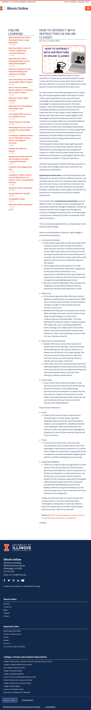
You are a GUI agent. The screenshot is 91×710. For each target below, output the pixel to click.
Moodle (6, 640)
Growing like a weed (17, 199)
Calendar (7, 613)
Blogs (6, 610)
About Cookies (10, 700)
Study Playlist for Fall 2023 (19, 193)
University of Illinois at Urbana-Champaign (1, 8)
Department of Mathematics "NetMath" (17, 692)
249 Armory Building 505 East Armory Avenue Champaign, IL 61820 (14, 565)
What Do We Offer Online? (12, 631)
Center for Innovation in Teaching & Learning (22, 586)
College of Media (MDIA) (12, 686)
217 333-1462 (9, 571)
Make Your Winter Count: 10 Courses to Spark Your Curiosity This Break (19, 50)
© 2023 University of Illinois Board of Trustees (21, 707)
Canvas (6, 637)
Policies (6, 616)
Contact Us (7, 607)
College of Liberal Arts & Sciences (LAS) (17, 683)
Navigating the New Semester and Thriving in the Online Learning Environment (20, 159)
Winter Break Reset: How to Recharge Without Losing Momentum (20, 40)
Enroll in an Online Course (12, 634)
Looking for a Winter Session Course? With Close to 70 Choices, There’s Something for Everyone (21, 179)
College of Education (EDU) (13, 671)
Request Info (83, 2)
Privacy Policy (27, 700)
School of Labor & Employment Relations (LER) (20, 677)
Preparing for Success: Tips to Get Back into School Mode (21, 128)
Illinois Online (12, 559)
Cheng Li (45, 41)
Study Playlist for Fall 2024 (19, 122)
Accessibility (50, 707)
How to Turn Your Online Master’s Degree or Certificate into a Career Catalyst (21, 90)
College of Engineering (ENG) (13, 674)
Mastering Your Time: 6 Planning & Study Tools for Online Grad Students (19, 61)
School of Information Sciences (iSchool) (18, 680)
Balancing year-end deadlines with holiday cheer (20, 107)
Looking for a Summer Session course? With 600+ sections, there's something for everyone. (21, 139)
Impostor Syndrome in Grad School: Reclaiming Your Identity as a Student (20, 71)
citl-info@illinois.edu (17, 575)
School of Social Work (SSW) (13, 689)
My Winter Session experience (20, 188)
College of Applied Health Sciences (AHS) (18, 664)
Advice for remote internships (20, 204)
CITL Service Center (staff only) (14, 647)
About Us (7, 604)
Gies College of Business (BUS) (14, 668)
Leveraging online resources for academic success (20, 115)
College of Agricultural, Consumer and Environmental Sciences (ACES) (28, 661)
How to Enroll (70, 2)
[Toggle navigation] (88, 8)
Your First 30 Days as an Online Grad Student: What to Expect (21, 80)
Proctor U (7, 643)
